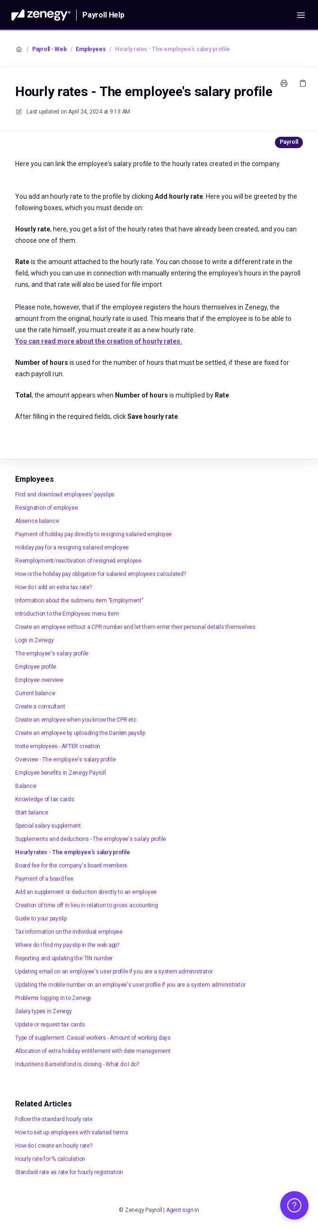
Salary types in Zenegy (43, 1011)
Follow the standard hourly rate (54, 1119)
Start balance (31, 812)
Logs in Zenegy (34, 640)
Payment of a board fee (44, 878)
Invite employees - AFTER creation (57, 746)
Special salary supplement (48, 825)
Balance (25, 786)
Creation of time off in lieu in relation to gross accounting (86, 905)
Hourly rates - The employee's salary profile (172, 49)
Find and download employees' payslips (65, 494)
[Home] (41, 15)
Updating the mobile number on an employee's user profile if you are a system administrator (130, 984)
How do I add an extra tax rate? (53, 587)
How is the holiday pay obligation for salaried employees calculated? (100, 574)
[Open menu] (301, 15)
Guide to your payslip (41, 918)
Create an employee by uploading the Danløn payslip (80, 733)
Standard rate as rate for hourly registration (69, 1172)
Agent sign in (182, 1210)
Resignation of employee (46, 507)
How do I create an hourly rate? (53, 1145)
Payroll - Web (49, 49)
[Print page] (284, 83)
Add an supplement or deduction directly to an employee (86, 892)
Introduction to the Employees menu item (67, 613)
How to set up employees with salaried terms (71, 1132)
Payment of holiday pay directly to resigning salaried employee (93, 534)
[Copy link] (302, 83)
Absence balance (37, 521)
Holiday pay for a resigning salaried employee (72, 547)
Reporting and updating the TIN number (64, 958)
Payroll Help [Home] (103, 14)
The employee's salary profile (51, 653)
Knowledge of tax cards (44, 799)
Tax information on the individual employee (69, 931)
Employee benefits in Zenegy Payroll (60, 772)
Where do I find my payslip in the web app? (67, 945)
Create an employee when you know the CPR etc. (76, 719)
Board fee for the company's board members (71, 865)
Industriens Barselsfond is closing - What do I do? (77, 1064)
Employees (91, 49)
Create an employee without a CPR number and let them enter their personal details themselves (135, 627)
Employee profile (35, 666)
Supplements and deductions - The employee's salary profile (90, 839)
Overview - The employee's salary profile (65, 759)
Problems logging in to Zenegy (53, 998)
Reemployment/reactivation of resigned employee (78, 560)
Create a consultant (40, 706)
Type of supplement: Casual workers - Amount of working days (93, 1037)
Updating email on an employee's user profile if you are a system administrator (113, 971)
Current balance (35, 693)
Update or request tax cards (50, 1024)
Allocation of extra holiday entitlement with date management (93, 1051)
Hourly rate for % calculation (50, 1159)
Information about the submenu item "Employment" (79, 600)
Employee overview (39, 680)
